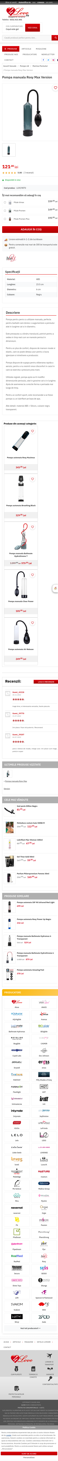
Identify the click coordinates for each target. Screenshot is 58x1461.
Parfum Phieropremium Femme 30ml (33, 873)
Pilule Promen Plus (22, 219)
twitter (48, 60)
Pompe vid (24, 66)
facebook (43, 60)
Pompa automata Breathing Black (21, 505)
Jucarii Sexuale (9, 66)
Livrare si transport (49, 1359)
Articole (26, 49)
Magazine (41, 49)
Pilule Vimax (19, 202)
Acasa (6, 1342)
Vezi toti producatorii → (30, 1328)
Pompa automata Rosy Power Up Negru (34, 919)
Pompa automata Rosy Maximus (21, 457)
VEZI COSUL (32, 28)
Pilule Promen (19, 210)
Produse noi (11, 54)
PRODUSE (10, 49)
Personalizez (29, 1457)
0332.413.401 (16, 19)
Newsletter (48, 54)
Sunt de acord (29, 1453)
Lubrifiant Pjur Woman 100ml (30, 840)
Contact (9, 60)
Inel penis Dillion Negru (27, 806)
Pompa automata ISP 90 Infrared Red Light (36, 902)
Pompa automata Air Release (21, 649)
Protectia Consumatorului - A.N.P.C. (31, 1408)
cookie (8, 1435)
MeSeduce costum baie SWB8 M (31, 823)
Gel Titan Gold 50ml (25, 857)
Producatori (30, 54)
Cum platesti (16, 1370)
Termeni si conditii (33, 1372)
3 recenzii (28, 172)
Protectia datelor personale (16, 1392)
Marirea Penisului (40, 66)
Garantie (50, 1370)
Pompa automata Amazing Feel (30, 970)
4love (23, 1405)
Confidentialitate (50, 1380)
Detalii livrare (44, 1342)
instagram (53, 60)
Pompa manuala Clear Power (21, 601)
